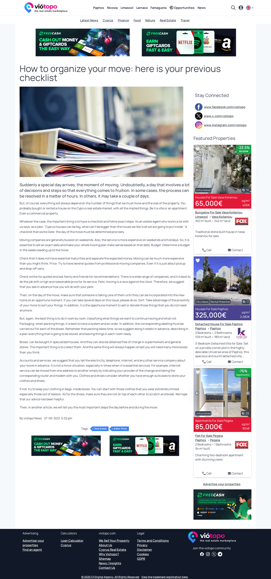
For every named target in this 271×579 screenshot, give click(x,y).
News (202, 8)
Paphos (98, 8)
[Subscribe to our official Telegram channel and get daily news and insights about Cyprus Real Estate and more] (220, 554)
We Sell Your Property (114, 541)
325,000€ (210, 315)
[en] (250, 7)
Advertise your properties (222, 484)
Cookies (143, 554)
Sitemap (105, 559)
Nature (150, 20)
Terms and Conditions (153, 541)
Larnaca (142, 8)
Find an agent (32, 550)
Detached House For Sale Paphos (219, 324)
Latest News (89, 20)
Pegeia (215, 440)
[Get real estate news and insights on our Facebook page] (202, 554)
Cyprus (108, 20)
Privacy (142, 545)
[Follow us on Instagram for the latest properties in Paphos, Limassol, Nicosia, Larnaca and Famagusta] (208, 554)
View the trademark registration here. (164, 577)
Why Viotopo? (109, 554)
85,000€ (209, 426)
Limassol (127, 8)
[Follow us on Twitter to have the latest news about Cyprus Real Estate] (214, 554)
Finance (123, 20)
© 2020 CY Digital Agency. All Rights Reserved (110, 577)
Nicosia (112, 8)
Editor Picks (120, 428)
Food (137, 20)
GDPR (141, 559)
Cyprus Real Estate (112, 550)
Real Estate (168, 20)
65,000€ (209, 203)
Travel (185, 20)
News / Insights (110, 563)
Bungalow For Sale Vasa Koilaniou (218, 212)
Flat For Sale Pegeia (209, 436)
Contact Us (107, 568)
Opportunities (182, 8)
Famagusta (159, 8)
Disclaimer (144, 550)
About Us (105, 545)
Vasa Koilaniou (222, 217)
